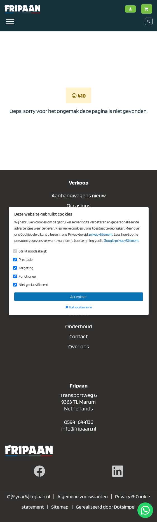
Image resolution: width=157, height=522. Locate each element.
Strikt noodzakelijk (33, 251)
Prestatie (25, 259)
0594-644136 (78, 422)
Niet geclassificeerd (33, 284)
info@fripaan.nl (78, 428)
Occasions (78, 205)
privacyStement (101, 234)
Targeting (26, 268)
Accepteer (78, 296)
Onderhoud (78, 326)
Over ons (78, 346)
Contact (78, 336)
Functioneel (27, 276)
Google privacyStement (121, 240)
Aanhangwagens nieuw (78, 195)
